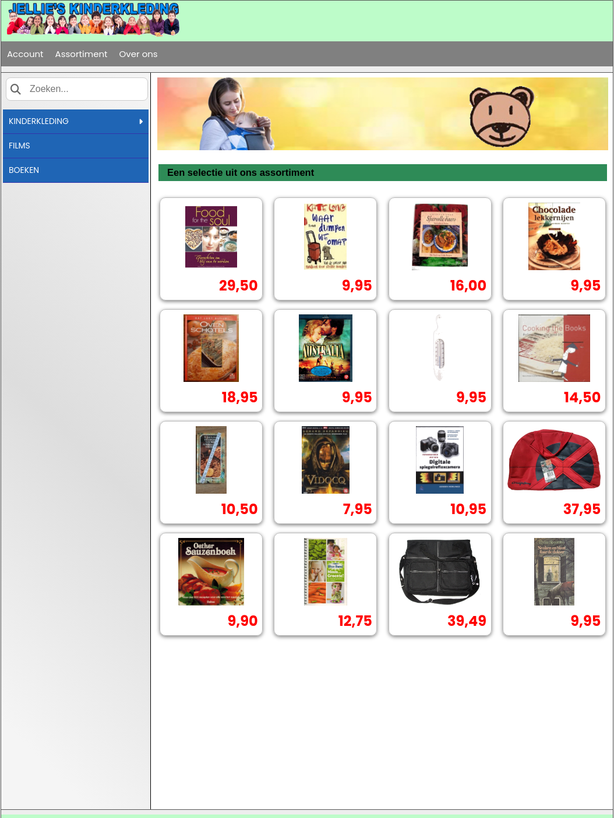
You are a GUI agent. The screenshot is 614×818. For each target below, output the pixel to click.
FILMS (19, 145)
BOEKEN (24, 170)
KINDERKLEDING (76, 121)
